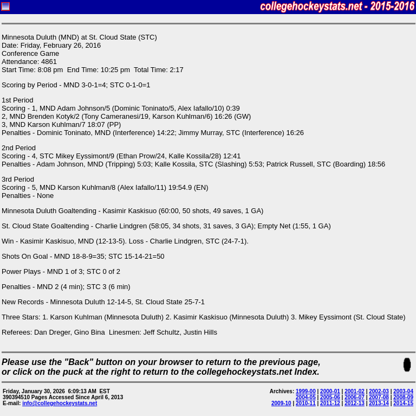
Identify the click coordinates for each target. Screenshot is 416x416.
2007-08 (379, 397)
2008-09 (403, 397)
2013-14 (379, 403)
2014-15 (403, 403)
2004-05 (306, 397)
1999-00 (306, 391)
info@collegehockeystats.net (59, 403)
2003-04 (403, 391)
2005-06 (330, 397)
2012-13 (354, 403)
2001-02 (354, 391)
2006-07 (354, 397)
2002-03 (379, 391)
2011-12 (330, 403)
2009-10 (281, 403)
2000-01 (330, 391)
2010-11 (306, 403)
